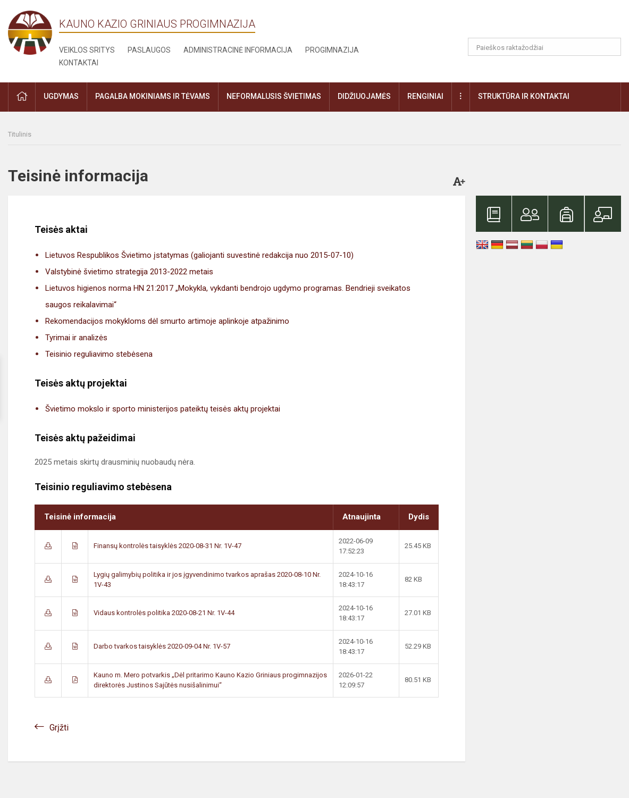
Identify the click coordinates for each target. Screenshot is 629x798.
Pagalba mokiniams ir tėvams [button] (152, 96)
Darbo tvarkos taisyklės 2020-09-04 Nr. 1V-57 (162, 646)
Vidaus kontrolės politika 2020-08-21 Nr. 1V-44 (164, 613)
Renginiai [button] (425, 96)
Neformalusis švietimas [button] (274, 96)
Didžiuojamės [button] (364, 96)
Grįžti (59, 728)
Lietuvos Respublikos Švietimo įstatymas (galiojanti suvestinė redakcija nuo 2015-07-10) (199, 255)
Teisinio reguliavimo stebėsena (99, 354)
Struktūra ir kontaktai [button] (523, 96)
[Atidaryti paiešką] (609, 47)
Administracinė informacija (237, 50)
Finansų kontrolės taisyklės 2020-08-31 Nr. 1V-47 (167, 546)
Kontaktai (78, 62)
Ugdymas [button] (61, 96)
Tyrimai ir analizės (76, 337)
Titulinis (19, 134)
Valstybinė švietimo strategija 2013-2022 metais (129, 271)
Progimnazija (332, 50)
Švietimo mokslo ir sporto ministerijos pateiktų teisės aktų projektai (162, 409)
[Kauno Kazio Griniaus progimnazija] (33, 32)
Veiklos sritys (87, 50)
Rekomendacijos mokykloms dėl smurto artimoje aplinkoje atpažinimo (167, 321)
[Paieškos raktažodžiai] (544, 47)
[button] (548, 22)
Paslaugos (149, 50)
